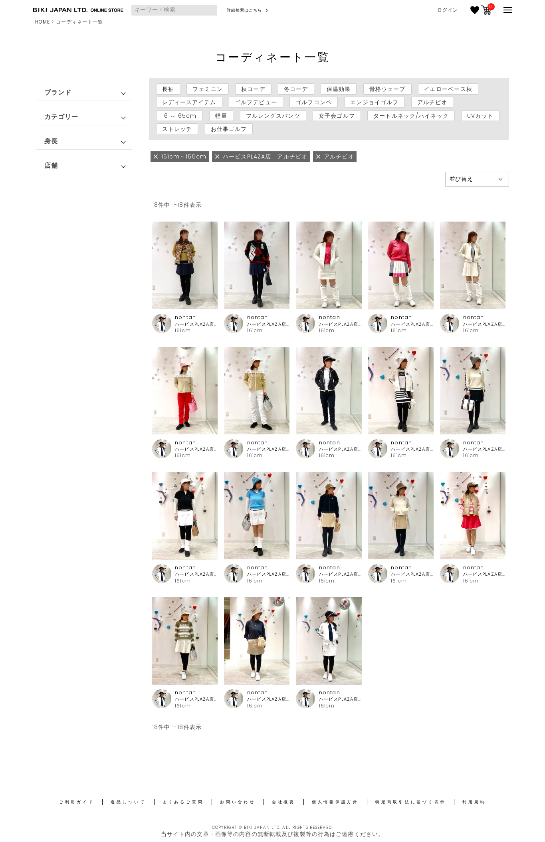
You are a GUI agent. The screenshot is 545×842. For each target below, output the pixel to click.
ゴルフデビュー (256, 102)
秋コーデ (253, 89)
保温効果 (339, 89)
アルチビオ (432, 102)
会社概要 (283, 801)
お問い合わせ (238, 801)
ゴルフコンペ (313, 102)
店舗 (51, 165)
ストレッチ (177, 129)
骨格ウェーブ (387, 89)
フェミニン (207, 89)
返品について (128, 801)
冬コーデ (296, 89)
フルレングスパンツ (273, 115)
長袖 (168, 89)
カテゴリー (61, 116)
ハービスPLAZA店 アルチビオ (196, 324)
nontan (185, 317)
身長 (51, 141)
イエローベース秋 (448, 89)
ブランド (57, 92)
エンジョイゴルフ (374, 102)
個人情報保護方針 (335, 801)
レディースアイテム (189, 102)
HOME (42, 21)
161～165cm (179, 115)
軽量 (221, 115)
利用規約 (474, 801)
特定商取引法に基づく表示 (410, 801)
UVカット (480, 115)
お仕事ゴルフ (229, 129)
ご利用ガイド (77, 801)
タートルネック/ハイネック (411, 115)
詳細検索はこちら (244, 10)
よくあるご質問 (183, 801)
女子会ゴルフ (337, 115)
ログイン (447, 10)
